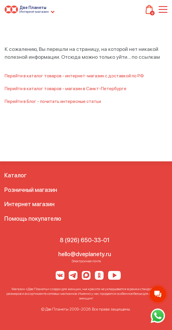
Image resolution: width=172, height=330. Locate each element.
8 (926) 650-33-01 (84, 240)
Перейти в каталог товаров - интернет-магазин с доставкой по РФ (74, 76)
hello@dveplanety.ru (84, 254)
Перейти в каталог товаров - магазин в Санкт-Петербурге (65, 88)
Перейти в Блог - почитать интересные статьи (53, 101)
